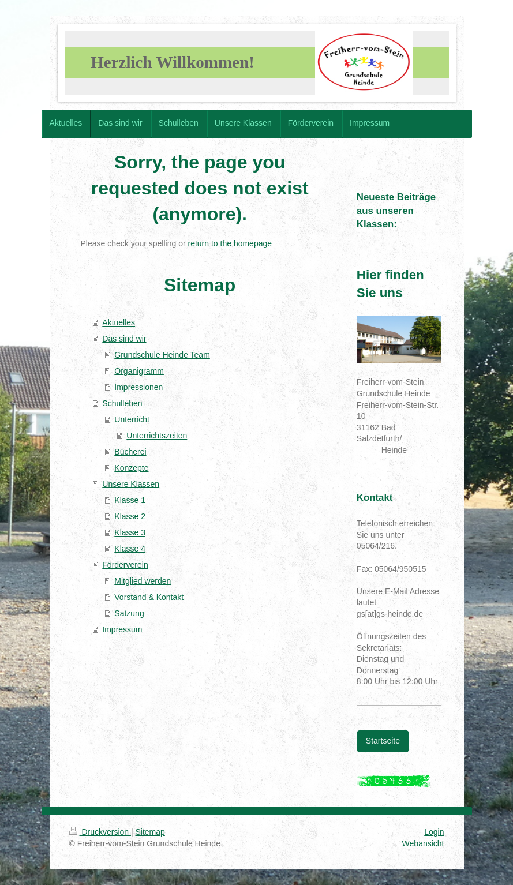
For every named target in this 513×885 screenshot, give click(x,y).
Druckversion (100, 832)
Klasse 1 (129, 500)
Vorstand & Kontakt (149, 597)
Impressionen (138, 387)
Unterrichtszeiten (156, 435)
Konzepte (131, 467)
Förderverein (125, 564)
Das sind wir (124, 338)
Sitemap (150, 832)
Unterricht (131, 419)
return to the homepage (230, 243)
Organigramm (139, 371)
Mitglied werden (142, 581)
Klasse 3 (129, 532)
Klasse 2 (129, 516)
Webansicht (423, 843)
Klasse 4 (129, 548)
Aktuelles (118, 322)
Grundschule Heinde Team (162, 354)
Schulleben (122, 403)
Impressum (122, 629)
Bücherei (130, 451)
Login (434, 832)
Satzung (129, 613)
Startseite (383, 740)
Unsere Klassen (130, 484)
